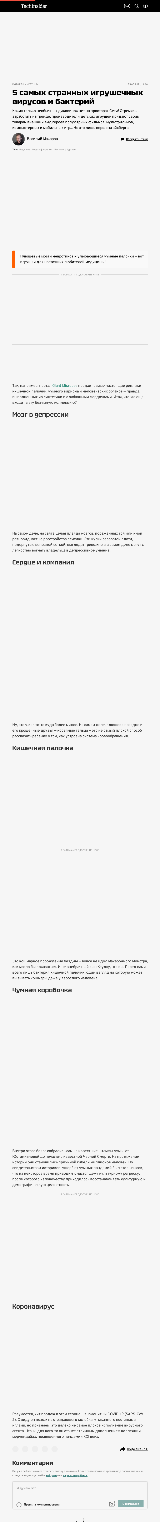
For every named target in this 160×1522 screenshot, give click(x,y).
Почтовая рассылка (127, 6)
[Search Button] (136, 6)
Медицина (24, 149)
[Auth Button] (145, 6)
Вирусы (36, 149)
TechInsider (34, 6)
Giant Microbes (64, 385)
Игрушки (33, 84)
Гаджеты (18, 84)
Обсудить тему (134, 139)
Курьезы (71, 149)
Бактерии (59, 149)
